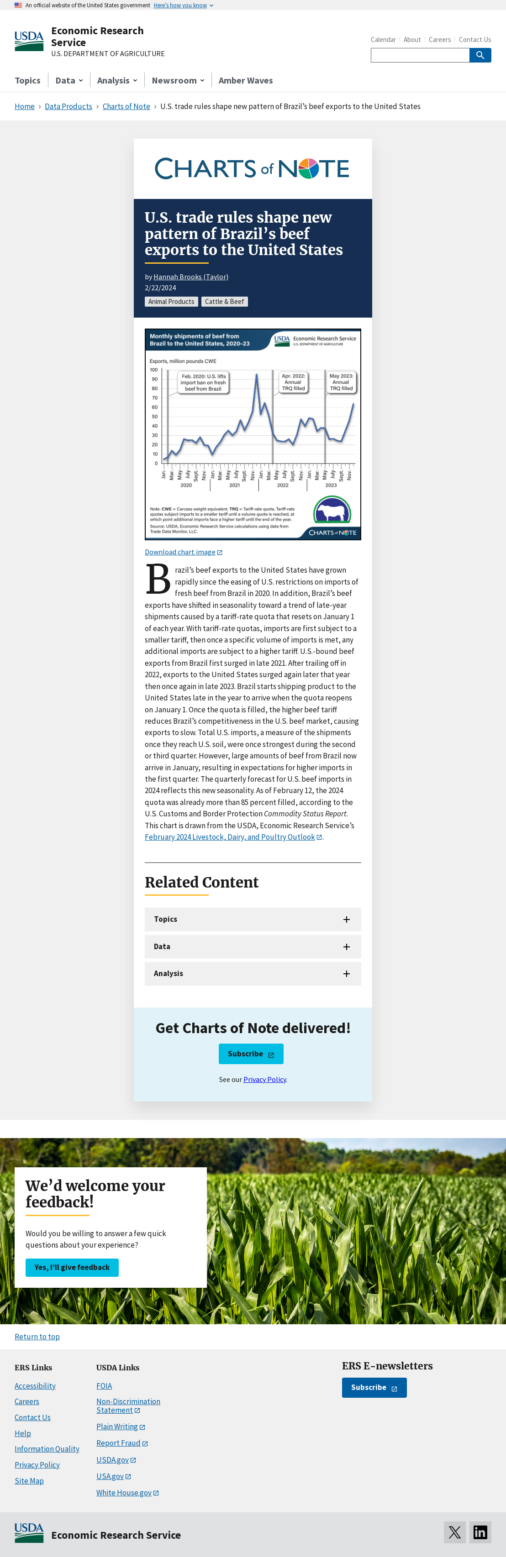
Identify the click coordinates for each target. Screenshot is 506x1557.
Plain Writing (117, 1426)
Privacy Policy (264, 1079)
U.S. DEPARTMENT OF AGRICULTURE (108, 54)
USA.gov (110, 1476)
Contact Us (475, 39)
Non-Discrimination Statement (128, 1405)
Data (162, 946)
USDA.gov (112, 1460)
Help (23, 1433)
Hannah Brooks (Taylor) (190, 276)
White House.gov (124, 1493)
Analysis (168, 973)
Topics (28, 80)
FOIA (104, 1386)
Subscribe (245, 1054)
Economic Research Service (97, 36)
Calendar (383, 39)
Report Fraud (118, 1443)
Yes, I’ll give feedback (72, 1267)
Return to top (37, 1337)
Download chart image (180, 551)
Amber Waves (246, 80)
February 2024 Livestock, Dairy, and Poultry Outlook (230, 837)
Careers (440, 39)
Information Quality (47, 1449)
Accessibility (35, 1386)
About (412, 39)
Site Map (29, 1481)
